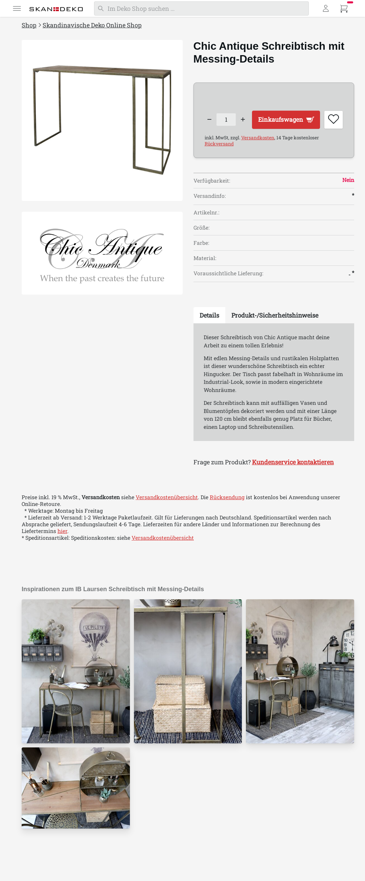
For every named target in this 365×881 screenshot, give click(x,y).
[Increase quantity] (243, 117)
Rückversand (219, 162)
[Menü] (17, 8)
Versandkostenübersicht (167, 515)
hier (62, 549)
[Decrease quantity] (209, 117)
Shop (29, 25)
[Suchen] (201, 8)
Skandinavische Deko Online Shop (92, 25)
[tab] (209, 334)
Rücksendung (227, 515)
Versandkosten (257, 156)
